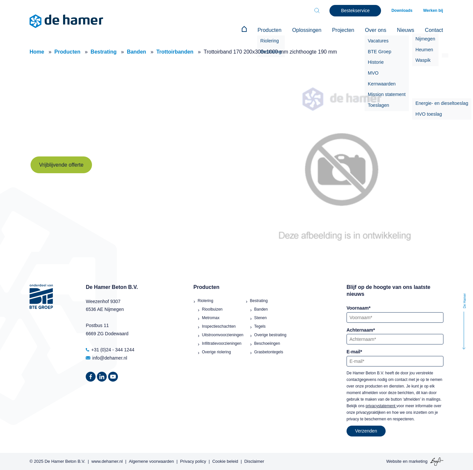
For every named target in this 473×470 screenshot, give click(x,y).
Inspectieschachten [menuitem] (219, 325)
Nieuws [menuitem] (406, 30)
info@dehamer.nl (106, 357)
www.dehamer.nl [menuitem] (107, 460)
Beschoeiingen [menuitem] (267, 343)
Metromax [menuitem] (210, 317)
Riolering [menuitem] (205, 300)
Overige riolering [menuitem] (216, 351)
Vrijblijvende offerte (61, 164)
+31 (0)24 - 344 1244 (110, 349)
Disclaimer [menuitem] (254, 460)
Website (394, 460)
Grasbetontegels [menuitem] (268, 351)
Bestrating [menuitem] (259, 300)
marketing (418, 460)
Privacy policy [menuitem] (193, 460)
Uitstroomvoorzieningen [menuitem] (222, 334)
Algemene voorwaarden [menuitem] (151, 460)
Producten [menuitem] (274, 30)
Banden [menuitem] (261, 308)
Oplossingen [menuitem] (310, 30)
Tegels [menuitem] (260, 325)
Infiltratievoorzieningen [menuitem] (221, 343)
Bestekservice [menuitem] (357, 10)
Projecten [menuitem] (346, 30)
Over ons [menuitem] (377, 30)
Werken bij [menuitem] (433, 10)
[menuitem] (249, 30)
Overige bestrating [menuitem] (270, 334)
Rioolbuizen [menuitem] (212, 308)
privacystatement (381, 405)
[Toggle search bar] (318, 10)
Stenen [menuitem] (260, 317)
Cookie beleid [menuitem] (225, 460)
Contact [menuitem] (434, 30)
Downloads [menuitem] (403, 10)
